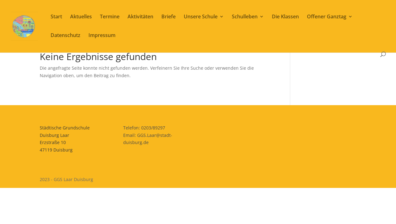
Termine (109, 17)
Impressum (101, 36)
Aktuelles (81, 17)
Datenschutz (65, 36)
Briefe (168, 17)
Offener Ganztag (326, 17)
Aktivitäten (140, 17)
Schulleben (245, 17)
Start (56, 17)
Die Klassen (285, 17)
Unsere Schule (201, 17)
